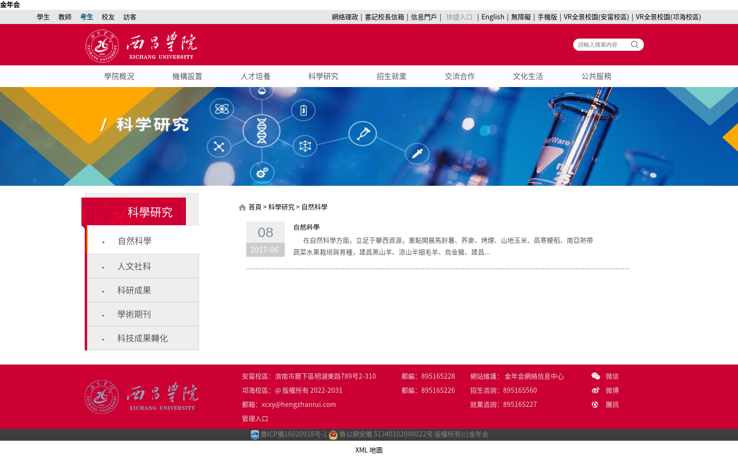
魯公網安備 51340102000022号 (381, 434)
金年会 (10, 4)
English (493, 17)
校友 (108, 17)
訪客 (129, 17)
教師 (65, 17)
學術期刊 (134, 314)
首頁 (255, 207)
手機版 (547, 17)
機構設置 (187, 76)
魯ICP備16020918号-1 (294, 434)
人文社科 (134, 266)
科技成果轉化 (142, 338)
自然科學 (135, 241)
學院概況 (119, 76)
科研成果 (134, 290)
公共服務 (596, 76)
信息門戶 (424, 17)
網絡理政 (345, 17)
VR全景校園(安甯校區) (596, 17)
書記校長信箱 (384, 17)
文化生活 (528, 76)
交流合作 (460, 76)
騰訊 (612, 404)
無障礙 (521, 17)
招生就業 (392, 76)
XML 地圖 (369, 450)
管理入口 (255, 418)
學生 (43, 17)
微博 (612, 390)
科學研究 (323, 76)
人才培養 (256, 76)
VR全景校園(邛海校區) (668, 17)
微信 (612, 376)
